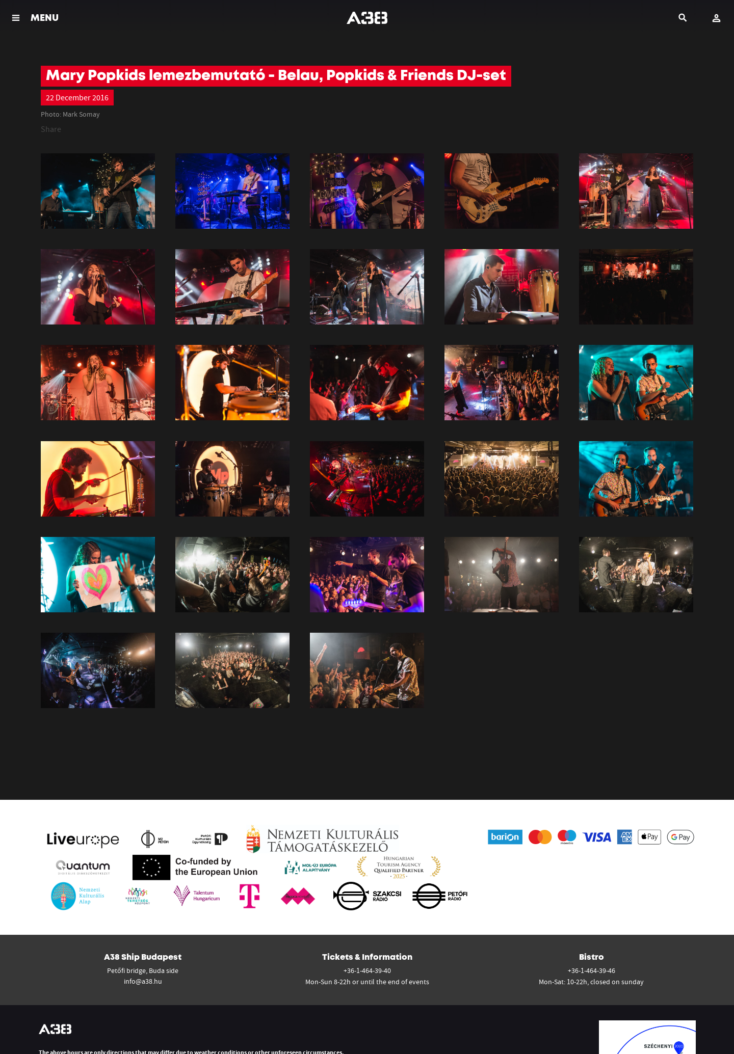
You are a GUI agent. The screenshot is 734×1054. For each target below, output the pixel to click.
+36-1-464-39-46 (591, 970)
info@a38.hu (143, 981)
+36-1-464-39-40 (367, 970)
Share (51, 129)
